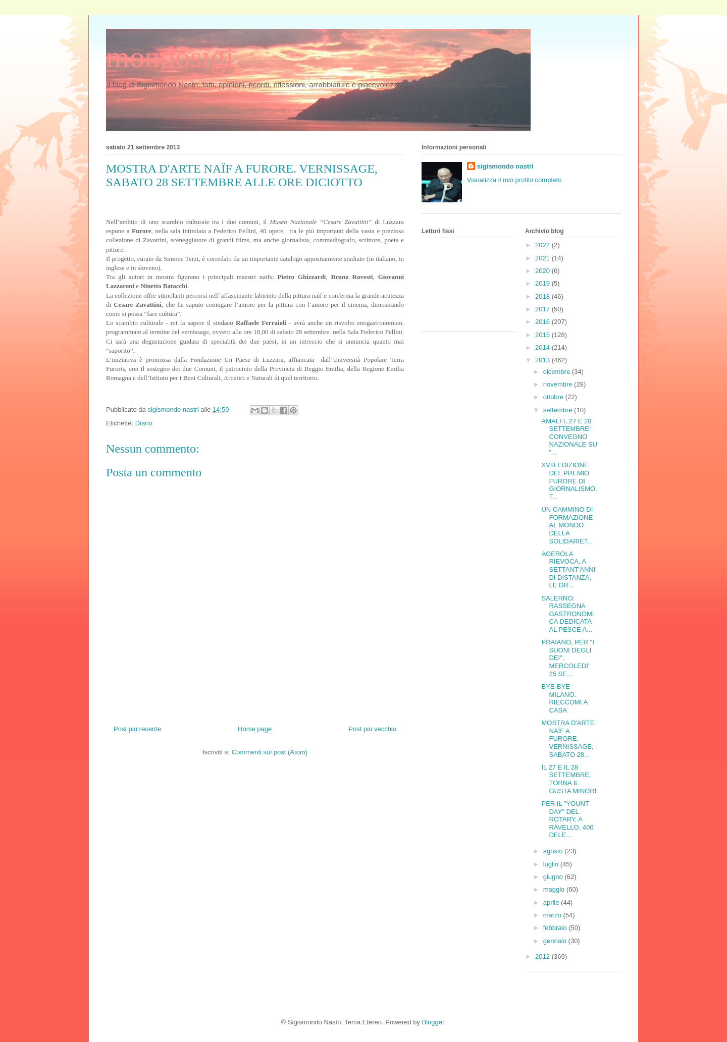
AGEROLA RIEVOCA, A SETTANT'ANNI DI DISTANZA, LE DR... (568, 569)
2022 (543, 245)
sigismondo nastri (505, 166)
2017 (543, 309)
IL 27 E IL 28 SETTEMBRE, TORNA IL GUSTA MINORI (568, 779)
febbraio (556, 927)
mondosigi (170, 57)
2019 (543, 283)
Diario (143, 423)
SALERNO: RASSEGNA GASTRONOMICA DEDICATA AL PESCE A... (567, 613)
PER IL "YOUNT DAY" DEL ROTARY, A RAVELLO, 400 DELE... (567, 819)
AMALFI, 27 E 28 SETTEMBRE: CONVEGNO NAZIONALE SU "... (569, 436)
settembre (558, 410)
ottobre (554, 397)
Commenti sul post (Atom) (269, 752)
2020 (543, 271)
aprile (552, 902)
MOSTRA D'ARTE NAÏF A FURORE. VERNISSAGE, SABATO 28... (567, 738)
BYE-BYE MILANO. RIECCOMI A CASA (564, 698)
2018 (543, 296)
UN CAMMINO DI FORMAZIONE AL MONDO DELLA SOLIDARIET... (567, 525)
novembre (558, 384)
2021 (543, 258)
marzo (553, 915)
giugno (554, 877)
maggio (554, 889)
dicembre (557, 371)
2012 (543, 956)
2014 (543, 347)
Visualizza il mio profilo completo (514, 180)
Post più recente (137, 729)
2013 (543, 360)
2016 (543, 321)
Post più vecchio (372, 729)
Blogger (433, 1022)
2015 (543, 335)
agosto (554, 851)
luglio (551, 864)
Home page (255, 729)
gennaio (555, 941)
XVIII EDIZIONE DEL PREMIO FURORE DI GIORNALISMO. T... (569, 480)
